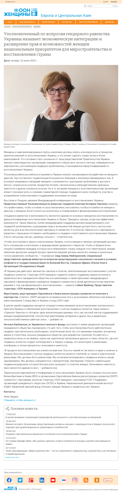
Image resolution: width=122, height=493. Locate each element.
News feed (86, 480)
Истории (37, 26)
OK (97, 480)
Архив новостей (12, 457)
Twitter (20, 480)
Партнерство (67, 22)
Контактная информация (109, 490)
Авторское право (24, 489)
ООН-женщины (37, 489)
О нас (10, 22)
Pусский (114, 2)
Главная (7, 26)
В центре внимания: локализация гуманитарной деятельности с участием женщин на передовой (53, 417)
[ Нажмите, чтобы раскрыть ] (20, 400)
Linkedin (42, 480)
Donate (107, 480)
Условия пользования (67, 490)
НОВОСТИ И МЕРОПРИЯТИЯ (88, 22)
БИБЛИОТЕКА (109, 22)
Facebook (9, 480)
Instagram (75, 480)
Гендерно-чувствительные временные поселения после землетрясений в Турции (46, 434)
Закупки (97, 490)
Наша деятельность (27, 22)
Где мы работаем (48, 22)
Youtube (53, 480)
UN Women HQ (10, 2)
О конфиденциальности (84, 490)
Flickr (64, 480)
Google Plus (31, 480)
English (105, 2)
